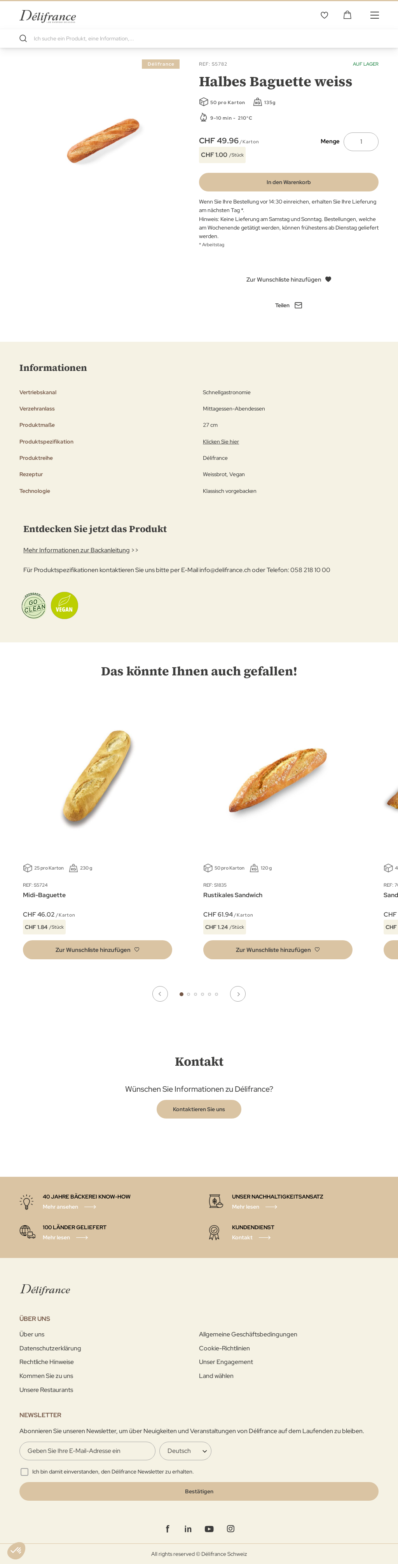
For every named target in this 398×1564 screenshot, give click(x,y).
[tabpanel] (278, 832)
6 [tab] (216, 993)
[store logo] (47, 14)
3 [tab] (195, 993)
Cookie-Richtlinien (224, 1348)
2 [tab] (188, 993)
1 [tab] (181, 993)
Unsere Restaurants (46, 1389)
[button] (97, 949)
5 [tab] (209, 993)
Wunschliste (324, 15)
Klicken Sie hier (221, 441)
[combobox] (199, 38)
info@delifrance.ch (225, 570)
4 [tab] (202, 993)
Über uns (31, 1334)
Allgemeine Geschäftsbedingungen (248, 1334)
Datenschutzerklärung (50, 1348)
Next (238, 994)
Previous (160, 994)
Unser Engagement (226, 1362)
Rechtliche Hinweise (46, 1362)
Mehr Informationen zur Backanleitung (76, 550)
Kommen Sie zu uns (46, 1376)
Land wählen (216, 1376)
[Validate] (199, 1491)
